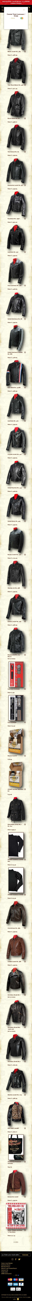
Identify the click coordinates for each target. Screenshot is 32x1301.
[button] (12, 18)
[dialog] (16, 650)
